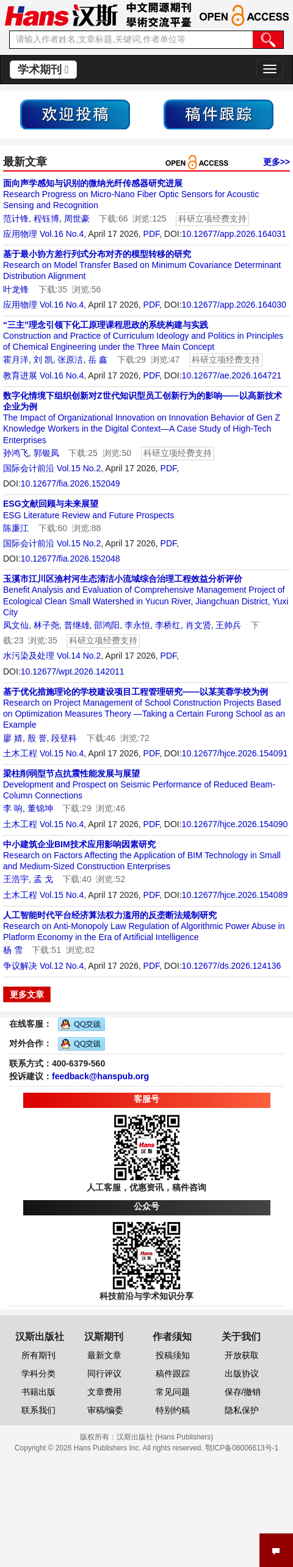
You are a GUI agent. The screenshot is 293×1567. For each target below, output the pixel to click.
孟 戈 (43, 879)
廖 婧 (13, 738)
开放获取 (242, 1355)
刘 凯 (43, 359)
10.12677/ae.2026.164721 (232, 375)
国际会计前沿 (28, 468)
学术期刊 (43, 69)
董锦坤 (40, 808)
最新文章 (104, 1355)
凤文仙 (16, 625)
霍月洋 (16, 359)
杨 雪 (13, 950)
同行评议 (104, 1373)
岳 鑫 (97, 359)
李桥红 (168, 625)
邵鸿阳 (107, 625)
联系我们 (38, 1410)
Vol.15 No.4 (62, 753)
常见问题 (173, 1392)
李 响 (13, 808)
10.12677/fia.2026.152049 (70, 483)
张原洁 (70, 359)
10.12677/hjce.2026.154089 (235, 895)
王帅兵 (228, 625)
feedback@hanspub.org (100, 1076)
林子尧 (46, 625)
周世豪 (77, 218)
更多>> (276, 162)
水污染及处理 (28, 655)
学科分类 (38, 1373)
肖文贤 (198, 625)
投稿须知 (173, 1355)
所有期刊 (38, 1355)
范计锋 (16, 218)
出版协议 (242, 1373)
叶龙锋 (16, 289)
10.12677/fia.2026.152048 (70, 558)
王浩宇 (16, 879)
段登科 (64, 738)
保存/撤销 (243, 1392)
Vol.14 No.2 (79, 655)
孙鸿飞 (16, 453)
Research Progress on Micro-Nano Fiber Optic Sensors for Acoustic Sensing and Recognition (131, 194)
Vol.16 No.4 (62, 234)
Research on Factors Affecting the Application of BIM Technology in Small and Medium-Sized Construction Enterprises (142, 855)
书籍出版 (38, 1392)
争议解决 (20, 966)
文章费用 (104, 1392)
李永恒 (137, 625)
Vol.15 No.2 (79, 468)
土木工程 (20, 753)
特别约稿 (173, 1410)
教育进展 (20, 375)
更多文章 (27, 994)
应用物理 (20, 234)
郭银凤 (46, 453)
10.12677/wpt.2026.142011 (73, 671)
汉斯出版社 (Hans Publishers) (165, 1437)
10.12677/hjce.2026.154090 (235, 824)
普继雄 (77, 625)
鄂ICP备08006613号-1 (241, 1448)
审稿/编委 (105, 1410)
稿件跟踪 (173, 1373)
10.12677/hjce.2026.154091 (235, 753)
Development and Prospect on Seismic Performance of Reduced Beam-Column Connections (139, 784)
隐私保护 (242, 1410)
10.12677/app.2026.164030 (234, 304)
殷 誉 (37, 738)
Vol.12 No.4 (62, 966)
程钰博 (46, 218)
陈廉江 (16, 528)
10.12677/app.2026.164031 (234, 234)
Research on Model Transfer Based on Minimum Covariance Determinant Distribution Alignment (142, 265)
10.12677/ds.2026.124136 (231, 966)
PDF (151, 234)
